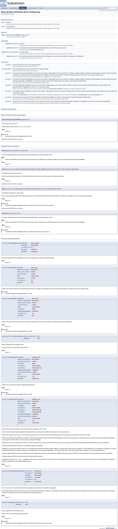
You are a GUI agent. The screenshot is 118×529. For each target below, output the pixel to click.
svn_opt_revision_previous (39, 442)
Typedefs (111, 10)
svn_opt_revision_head (8, 439)
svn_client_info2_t (10, 26)
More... (58, 24)
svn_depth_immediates (21, 450)
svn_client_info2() (36, 49)
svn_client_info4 (17, 73)
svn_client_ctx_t (83, 75)
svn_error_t (14, 48)
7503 (11, 139)
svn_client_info (16, 91)
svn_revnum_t (32, 101)
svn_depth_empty (94, 94)
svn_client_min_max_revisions (20, 101)
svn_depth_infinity (82, 94)
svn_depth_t (77, 73)
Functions (116, 10)
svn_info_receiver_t (24, 48)
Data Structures (102, 10)
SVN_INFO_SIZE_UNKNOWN (13, 35)
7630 (11, 208)
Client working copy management (7, 14)
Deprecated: (5, 134)
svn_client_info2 (17, 85)
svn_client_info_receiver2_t (26, 56)
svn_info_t (8, 22)
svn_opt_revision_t (44, 73)
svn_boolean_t (87, 73)
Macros (107, 10)
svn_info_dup (16, 64)
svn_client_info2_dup (18, 69)
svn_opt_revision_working (26, 439)
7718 (11, 183)
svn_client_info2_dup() (46, 522)
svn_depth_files (99, 448)
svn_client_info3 (17, 79)
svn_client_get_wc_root (19, 97)
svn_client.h (19, 139)
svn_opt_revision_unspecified (28, 434)
